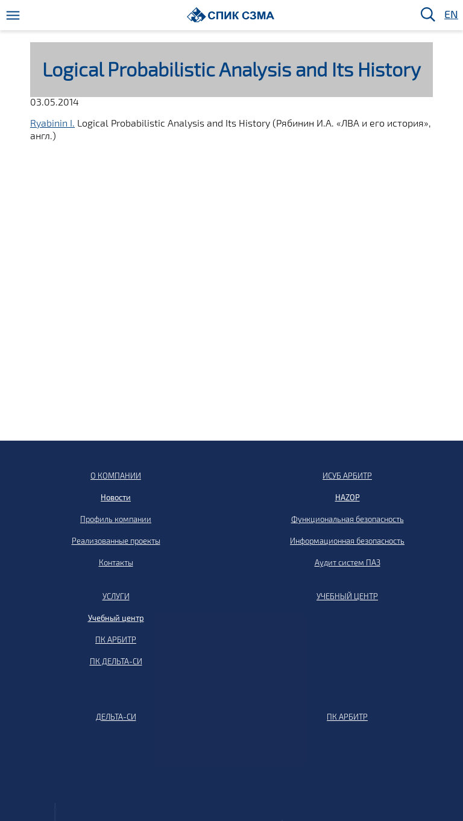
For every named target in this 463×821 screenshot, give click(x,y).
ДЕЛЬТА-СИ (116, 717)
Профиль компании (115, 519)
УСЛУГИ (116, 596)
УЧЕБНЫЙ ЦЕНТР (347, 596)
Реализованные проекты (116, 541)
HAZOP (347, 497)
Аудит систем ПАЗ (347, 562)
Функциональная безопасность (347, 519)
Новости (116, 497)
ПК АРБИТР (115, 639)
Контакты (116, 562)
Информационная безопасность (347, 541)
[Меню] (13, 15)
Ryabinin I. (52, 122)
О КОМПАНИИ (115, 475)
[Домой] (230, 14)
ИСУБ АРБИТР (347, 475)
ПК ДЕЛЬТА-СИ (116, 661)
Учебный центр (116, 618)
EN (450, 14)
